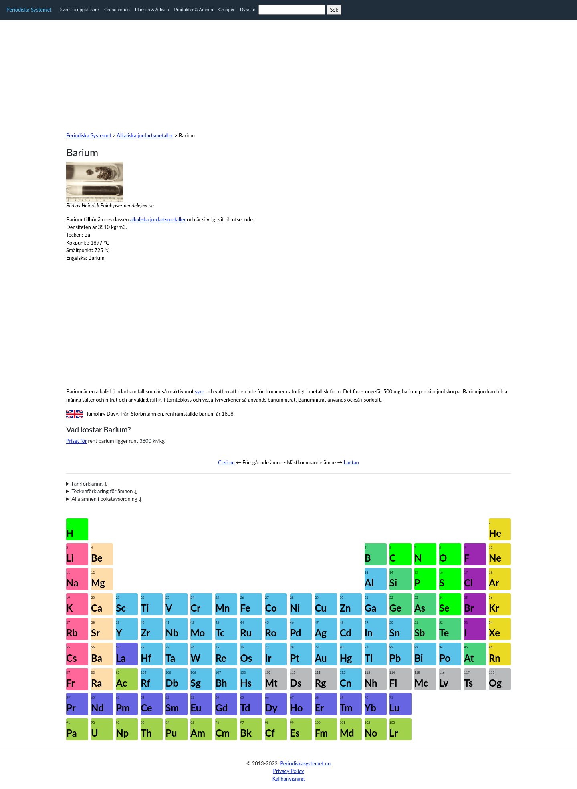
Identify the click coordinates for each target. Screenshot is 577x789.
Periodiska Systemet (29, 9)
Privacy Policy (288, 771)
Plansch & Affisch (152, 9)
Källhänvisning (288, 778)
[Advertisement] (288, 76)
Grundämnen (117, 9)
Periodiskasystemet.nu (305, 763)
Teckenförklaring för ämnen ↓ (105, 491)
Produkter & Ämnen (193, 9)
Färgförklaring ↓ (90, 483)
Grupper (226, 9)
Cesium (226, 462)
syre (199, 391)
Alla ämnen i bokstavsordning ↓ (107, 499)
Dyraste (248, 9)
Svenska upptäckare (79, 9)
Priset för (76, 441)
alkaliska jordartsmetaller (158, 219)
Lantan (351, 462)
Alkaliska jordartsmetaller (145, 135)
